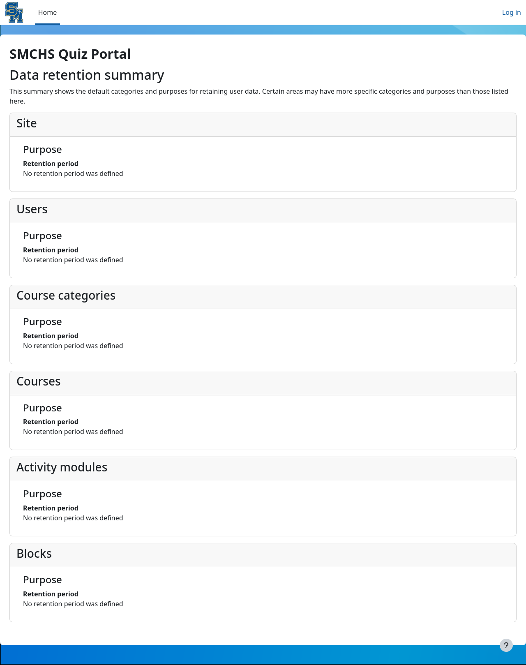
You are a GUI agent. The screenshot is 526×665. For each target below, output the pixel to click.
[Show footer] (506, 645)
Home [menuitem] (47, 12)
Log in (511, 12)
